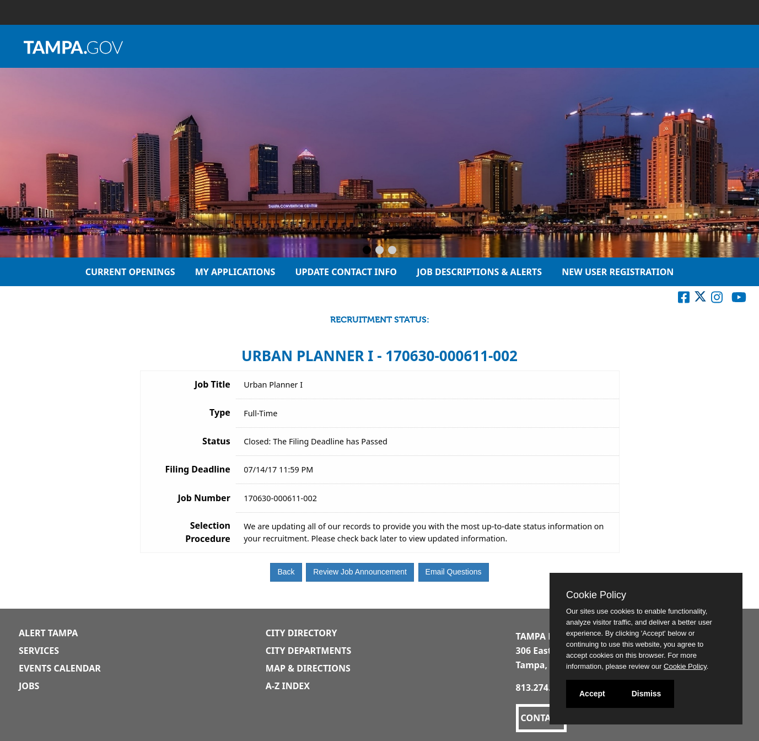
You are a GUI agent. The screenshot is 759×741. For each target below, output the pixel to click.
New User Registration (618, 272)
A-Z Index (288, 686)
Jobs (29, 686)
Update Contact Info (346, 272)
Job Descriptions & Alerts (479, 272)
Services (39, 651)
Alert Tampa (48, 633)
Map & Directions (308, 668)
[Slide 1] (367, 251)
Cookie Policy (596, 594)
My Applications (235, 272)
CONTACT (541, 718)
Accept (592, 693)
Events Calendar (60, 668)
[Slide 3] (392, 251)
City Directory (301, 633)
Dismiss (646, 693)
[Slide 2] (379, 251)
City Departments (309, 651)
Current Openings (130, 272)
